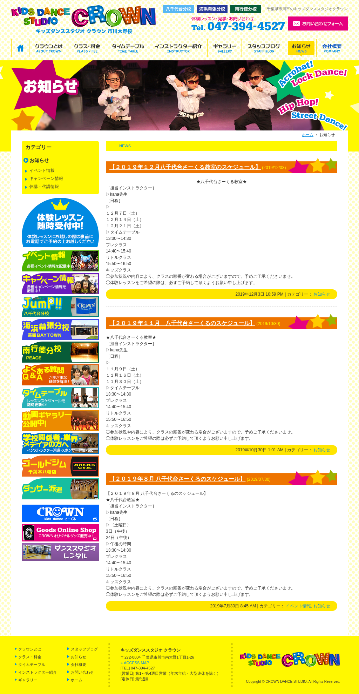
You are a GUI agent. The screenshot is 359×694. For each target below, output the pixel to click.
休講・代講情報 (44, 186)
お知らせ (321, 294)
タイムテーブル (31, 664)
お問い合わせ (82, 672)
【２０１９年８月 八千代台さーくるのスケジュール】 (177, 479)
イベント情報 (298, 606)
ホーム (307, 135)
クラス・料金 (29, 657)
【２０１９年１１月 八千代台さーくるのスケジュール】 (182, 323)
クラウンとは (29, 649)
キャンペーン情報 (46, 178)
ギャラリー (28, 680)
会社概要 (78, 664)
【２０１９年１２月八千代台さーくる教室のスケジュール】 (185, 167)
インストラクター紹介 (37, 672)
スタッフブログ (84, 649)
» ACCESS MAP (135, 663)
